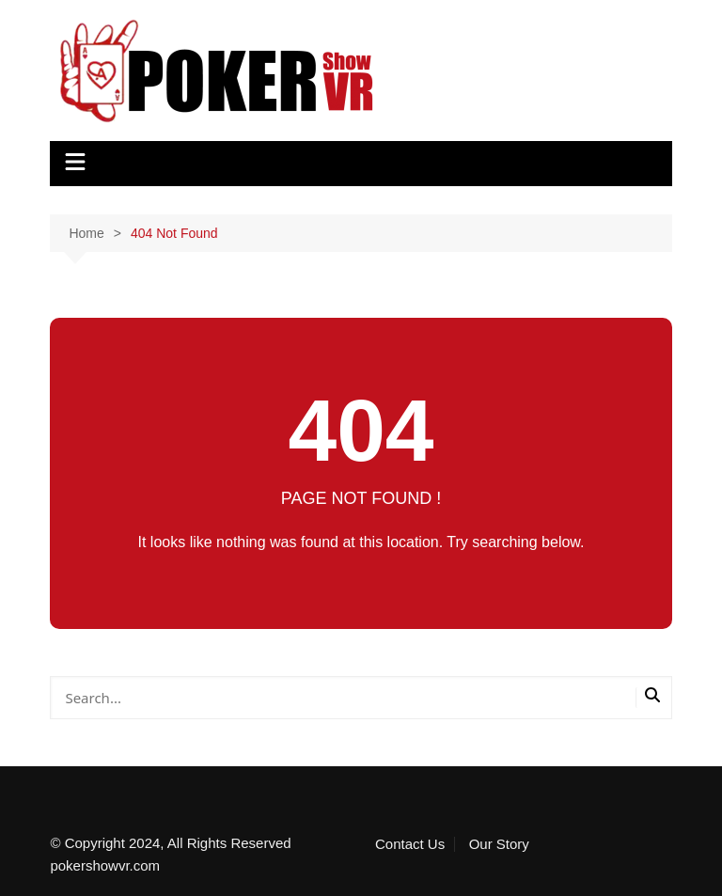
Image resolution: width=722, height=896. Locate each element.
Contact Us (410, 844)
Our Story (499, 844)
